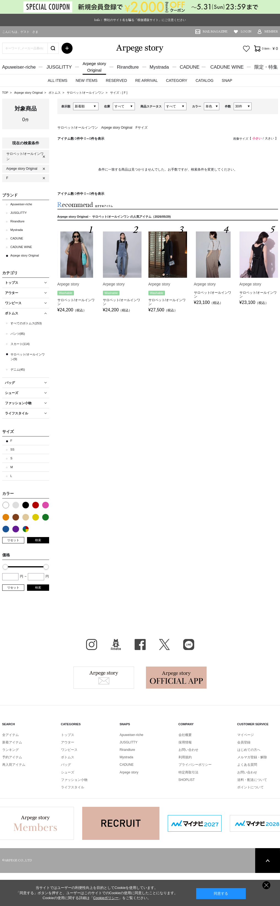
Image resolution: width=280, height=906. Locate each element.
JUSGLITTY (59, 67)
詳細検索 (67, 48)
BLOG (115, 644)
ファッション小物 (74, 780)
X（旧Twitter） (164, 644)
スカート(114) (20, 344)
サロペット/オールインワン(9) (27, 357)
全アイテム (10, 735)
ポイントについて (250, 787)
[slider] (5, 567)
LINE (188, 644)
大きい (269, 138)
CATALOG (205, 80)
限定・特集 (266, 67)
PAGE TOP (267, 860)
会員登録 (243, 742)
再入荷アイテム (13, 765)
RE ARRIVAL (146, 80)
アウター (67, 742)
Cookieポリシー (106, 898)
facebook (140, 644)
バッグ (66, 765)
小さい (257, 138)
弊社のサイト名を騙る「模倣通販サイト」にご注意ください (145, 19)
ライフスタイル (72, 787)
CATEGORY (176, 80)
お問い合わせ (188, 750)
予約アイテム (12, 757)
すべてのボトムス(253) (26, 323)
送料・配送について (252, 780)
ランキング (10, 750)
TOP (5, 92)
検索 (38, 540)
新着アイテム (12, 742)
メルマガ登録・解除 (252, 757)
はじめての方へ (248, 750)
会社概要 (185, 735)
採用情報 (185, 742)
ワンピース (69, 750)
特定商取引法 (188, 772)
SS (12, 449)
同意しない (266, 885)
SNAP (227, 80)
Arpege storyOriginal (94, 66)
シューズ (67, 772)
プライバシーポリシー (195, 765)
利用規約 (185, 757)
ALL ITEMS (57, 80)
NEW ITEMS (86, 80)
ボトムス (55, 92)
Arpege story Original (28, 92)
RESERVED (116, 80)
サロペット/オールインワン (86, 92)
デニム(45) (17, 369)
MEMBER (271, 31)
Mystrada (159, 67)
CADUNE (189, 67)
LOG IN (246, 31)
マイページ (245, 735)
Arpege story (103, 678)
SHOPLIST (186, 780)
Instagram (91, 644)
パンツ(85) (17, 333)
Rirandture (128, 67)
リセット (13, 540)
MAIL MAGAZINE (215, 31)
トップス (67, 735)
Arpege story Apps (176, 678)
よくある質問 (247, 765)
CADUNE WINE (227, 67)
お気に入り (246, 49)
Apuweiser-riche (19, 67)
